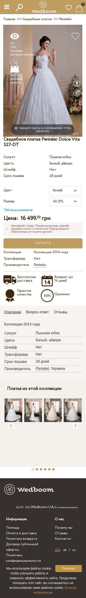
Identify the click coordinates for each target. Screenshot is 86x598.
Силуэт (9, 157)
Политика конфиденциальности (23, 558)
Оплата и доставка (21, 533)
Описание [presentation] (12, 312)
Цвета (8, 163)
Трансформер (14, 258)
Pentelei (40, 264)
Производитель (16, 265)
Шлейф (9, 169)
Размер (9, 201)
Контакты (63, 538)
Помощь (12, 527)
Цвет (7, 190)
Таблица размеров (18, 210)
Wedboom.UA (42, 507)
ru (73, 550)
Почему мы (63, 527)
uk (65, 550)
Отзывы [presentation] (60, 312)
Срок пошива (13, 176)
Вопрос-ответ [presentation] (37, 312)
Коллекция (12, 252)
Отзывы (61, 533)
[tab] (14, 312)
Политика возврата (21, 538)
